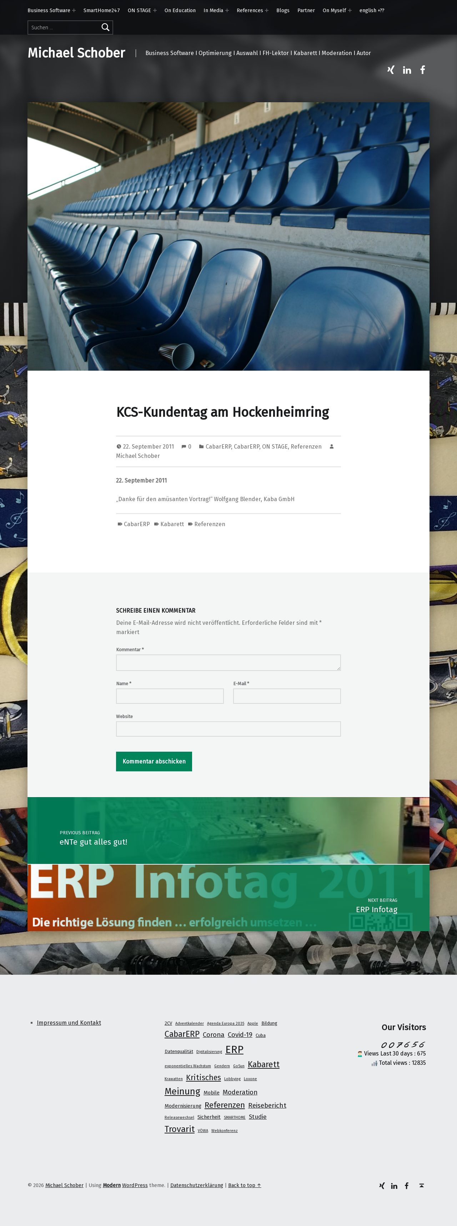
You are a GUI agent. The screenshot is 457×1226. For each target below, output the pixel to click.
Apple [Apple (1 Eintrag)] (252, 1023)
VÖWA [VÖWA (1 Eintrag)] (203, 1130)
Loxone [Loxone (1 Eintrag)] (250, 1079)
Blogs (283, 10)
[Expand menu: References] (266, 10)
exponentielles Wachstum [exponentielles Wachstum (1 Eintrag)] (188, 1066)
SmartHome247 (102, 10)
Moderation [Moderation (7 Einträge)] (240, 1092)
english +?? (372, 10)
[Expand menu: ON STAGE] (155, 10)
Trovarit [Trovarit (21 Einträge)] (180, 1129)
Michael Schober (76, 53)
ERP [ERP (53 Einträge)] (234, 1049)
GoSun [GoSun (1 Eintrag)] (239, 1066)
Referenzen (306, 446)
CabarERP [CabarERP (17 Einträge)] (182, 1034)
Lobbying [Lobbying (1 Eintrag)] (232, 1079)
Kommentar (130, 649)
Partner (306, 10)
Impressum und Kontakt (69, 1022)
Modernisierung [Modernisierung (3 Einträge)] (183, 1106)
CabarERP (218, 446)
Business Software (48, 10)
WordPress (135, 1185)
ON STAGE (139, 10)
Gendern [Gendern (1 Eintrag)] (222, 1066)
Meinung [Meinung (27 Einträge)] (182, 1091)
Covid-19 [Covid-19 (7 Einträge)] (240, 1035)
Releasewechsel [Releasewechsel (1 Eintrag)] (179, 1117)
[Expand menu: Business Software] (74, 10)
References (250, 10)
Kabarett (172, 524)
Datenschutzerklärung (196, 1185)
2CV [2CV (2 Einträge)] (168, 1023)
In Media (213, 10)
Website (124, 716)
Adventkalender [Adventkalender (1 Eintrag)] (189, 1023)
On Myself (334, 10)
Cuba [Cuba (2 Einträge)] (261, 1035)
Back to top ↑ (244, 1185)
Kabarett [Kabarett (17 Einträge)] (264, 1064)
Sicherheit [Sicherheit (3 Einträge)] (209, 1117)
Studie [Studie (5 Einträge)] (258, 1116)
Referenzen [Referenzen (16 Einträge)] (225, 1105)
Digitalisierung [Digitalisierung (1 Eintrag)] (209, 1051)
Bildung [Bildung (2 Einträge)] (269, 1023)
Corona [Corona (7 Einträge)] (214, 1035)
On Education (180, 10)
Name (123, 683)
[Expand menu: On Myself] (350, 10)
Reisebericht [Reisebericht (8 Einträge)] (267, 1105)
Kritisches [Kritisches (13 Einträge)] (203, 1077)
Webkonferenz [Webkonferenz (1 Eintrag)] (224, 1130)
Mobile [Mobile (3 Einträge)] (212, 1092)
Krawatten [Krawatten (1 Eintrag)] (174, 1079)
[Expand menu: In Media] (227, 10)
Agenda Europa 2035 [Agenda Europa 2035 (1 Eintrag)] (225, 1023)
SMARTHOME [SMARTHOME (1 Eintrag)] (235, 1117)
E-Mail (241, 683)
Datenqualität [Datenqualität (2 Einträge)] (179, 1051)
